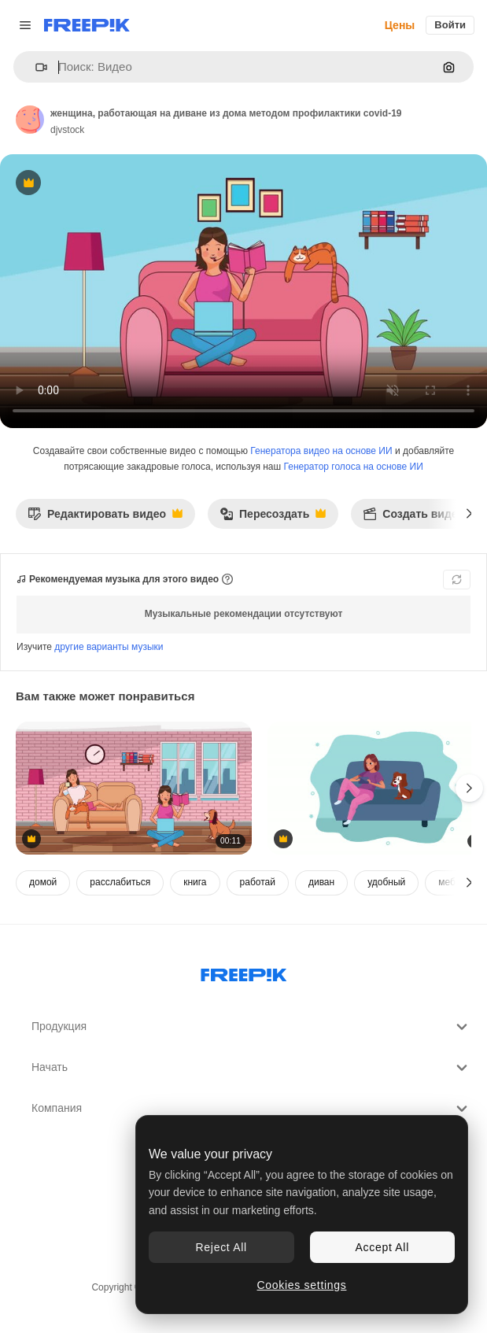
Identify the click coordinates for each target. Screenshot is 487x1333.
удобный (386, 882)
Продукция (251, 1026)
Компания (251, 1108)
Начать (251, 1067)
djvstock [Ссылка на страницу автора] (67, 129)
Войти (450, 25)
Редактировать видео (105, 518)
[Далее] (469, 514)
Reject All (221, 1247)
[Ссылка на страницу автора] (30, 119)
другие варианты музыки (108, 646)
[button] (35, 67)
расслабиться (120, 882)
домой (43, 882)
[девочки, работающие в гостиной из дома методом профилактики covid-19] (134, 788)
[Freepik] (87, 25)
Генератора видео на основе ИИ (321, 450)
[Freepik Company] (244, 972)
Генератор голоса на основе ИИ (353, 466)
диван (321, 882)
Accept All (382, 1247)
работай (257, 882)
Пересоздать (273, 518)
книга (194, 882)
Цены (400, 25)
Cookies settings (302, 1285)
